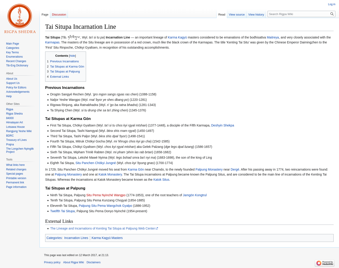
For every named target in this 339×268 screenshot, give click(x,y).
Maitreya (273, 37)
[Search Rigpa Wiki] (301, 14)
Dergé (235, 169)
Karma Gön (136, 169)
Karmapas (52, 42)
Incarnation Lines (76, 238)
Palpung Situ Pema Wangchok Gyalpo (105, 205)
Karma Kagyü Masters (107, 238)
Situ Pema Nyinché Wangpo (106, 195)
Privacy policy (52, 262)
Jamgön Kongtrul (195, 195)
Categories (54, 238)
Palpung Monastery (209, 169)
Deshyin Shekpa (222, 125)
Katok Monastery (110, 174)
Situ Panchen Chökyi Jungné (95, 163)
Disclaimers (93, 262)
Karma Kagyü (177, 37)
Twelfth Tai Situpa (62, 211)
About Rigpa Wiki (73, 262)
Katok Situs (161, 179)
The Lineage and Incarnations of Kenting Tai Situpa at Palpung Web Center (102, 228)
